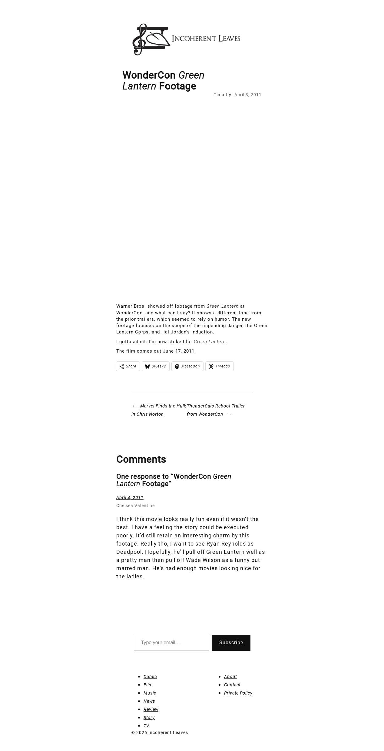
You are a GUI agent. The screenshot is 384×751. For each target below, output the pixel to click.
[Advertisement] (192, 143)
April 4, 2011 (130, 497)
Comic (150, 676)
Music (150, 693)
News (149, 701)
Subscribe (231, 642)
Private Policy (238, 693)
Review (151, 709)
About (230, 676)
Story (149, 717)
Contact (232, 684)
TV (146, 725)
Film (148, 684)
